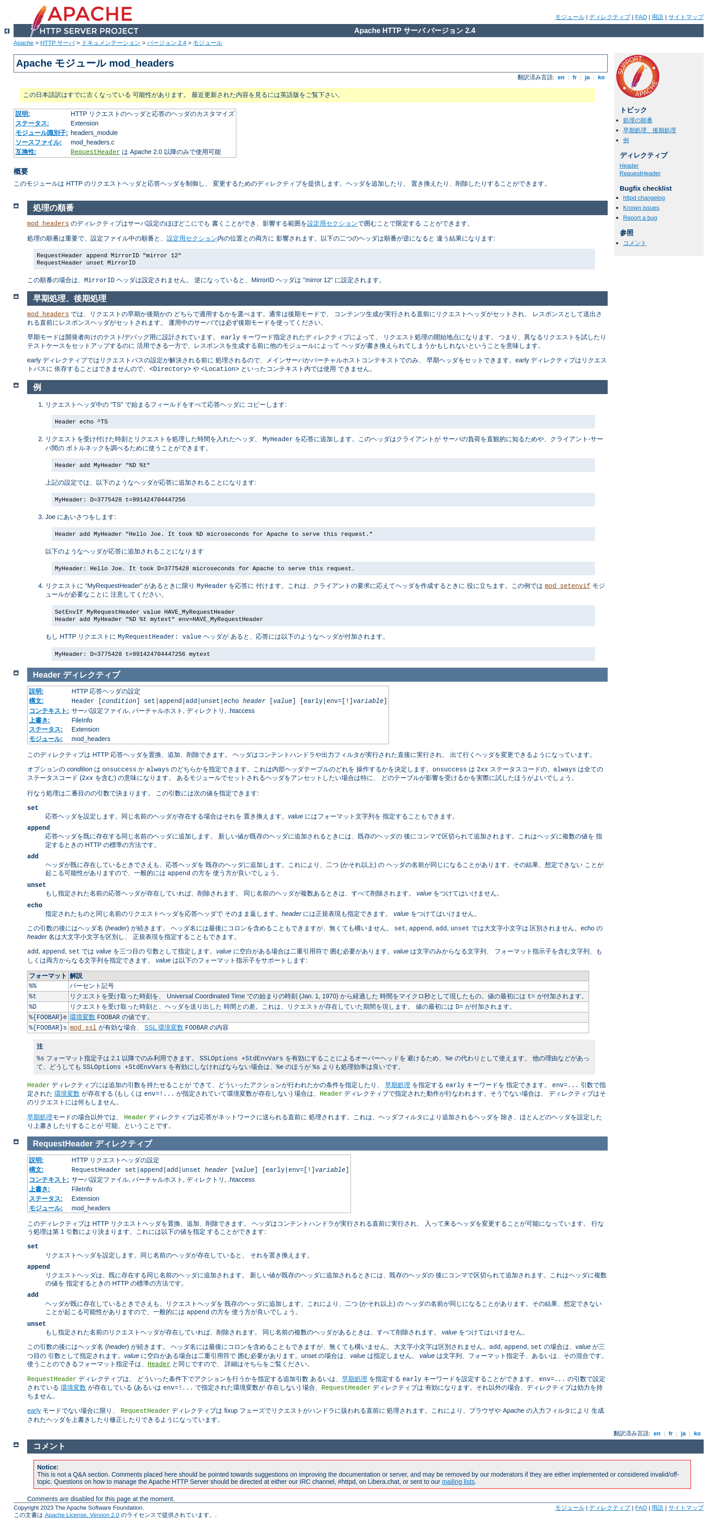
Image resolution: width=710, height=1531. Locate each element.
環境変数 (82, 1017)
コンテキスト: (49, 710)
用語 (657, 17)
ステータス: (32, 123)
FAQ (641, 17)
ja (587, 77)
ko (601, 77)
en (561, 77)
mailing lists (458, 1481)
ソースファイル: (38, 142)
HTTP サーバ (57, 42)
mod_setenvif (567, 586)
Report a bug (640, 217)
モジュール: (46, 738)
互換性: (26, 151)
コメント (635, 243)
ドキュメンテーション (111, 42)
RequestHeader (95, 152)
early (34, 1410)
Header (629, 165)
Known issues (641, 207)
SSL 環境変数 (163, 1027)
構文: (36, 700)
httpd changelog (644, 197)
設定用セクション (332, 223)
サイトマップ (686, 17)
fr (575, 77)
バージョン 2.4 (167, 42)
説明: (22, 113)
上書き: (39, 720)
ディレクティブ (609, 17)
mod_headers (48, 223)
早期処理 (397, 1084)
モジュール (570, 17)
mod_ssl (83, 1027)
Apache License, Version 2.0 (82, 1515)
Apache (24, 42)
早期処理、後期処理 (649, 130)
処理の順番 (637, 120)
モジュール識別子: (41, 132)
